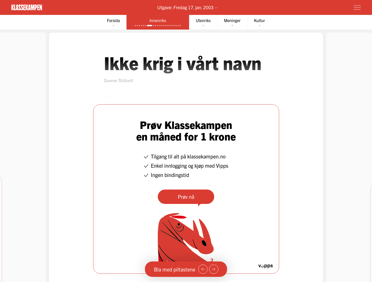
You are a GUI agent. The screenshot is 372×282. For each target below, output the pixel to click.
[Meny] (357, 7)
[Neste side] (213, 269)
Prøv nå (186, 196)
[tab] (113, 22)
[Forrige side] (203, 269)
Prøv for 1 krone (326, 7)
